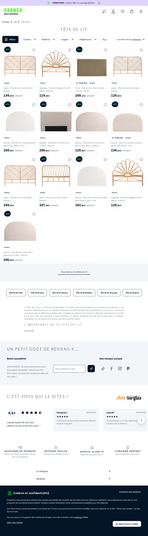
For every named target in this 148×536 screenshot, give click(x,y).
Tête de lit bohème (84, 292)
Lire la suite (29, 330)
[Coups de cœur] (122, 11)
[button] (74, 39)
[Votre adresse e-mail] (69, 369)
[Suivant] (141, 420)
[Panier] (131, 11)
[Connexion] (113, 11)
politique (78, 517)
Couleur (30, 39)
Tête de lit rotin (16, 292)
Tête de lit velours (60, 292)
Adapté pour (88, 39)
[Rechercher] (104, 11)
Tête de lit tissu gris (109, 292)
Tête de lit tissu (37, 292)
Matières (49, 39)
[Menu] (141, 11)
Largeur (68, 39)
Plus (104, 39)
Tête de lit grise (132, 292)
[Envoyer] (91, 368)
